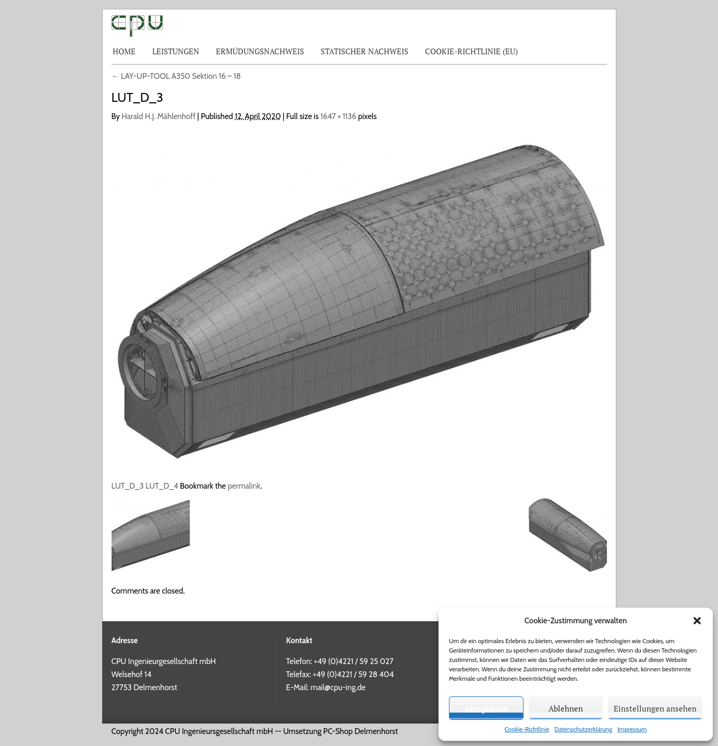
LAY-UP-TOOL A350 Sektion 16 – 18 (176, 76)
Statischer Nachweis (364, 51)
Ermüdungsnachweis (260, 51)
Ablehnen (566, 708)
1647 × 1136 (339, 116)
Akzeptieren (486, 708)
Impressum (632, 729)
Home (124, 51)
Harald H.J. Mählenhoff (158, 116)
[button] (697, 620)
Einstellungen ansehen (655, 708)
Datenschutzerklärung (583, 729)
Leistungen (175, 51)
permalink (244, 486)
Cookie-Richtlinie (526, 729)
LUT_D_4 (161, 486)
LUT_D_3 (128, 486)
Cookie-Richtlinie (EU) (471, 51)
